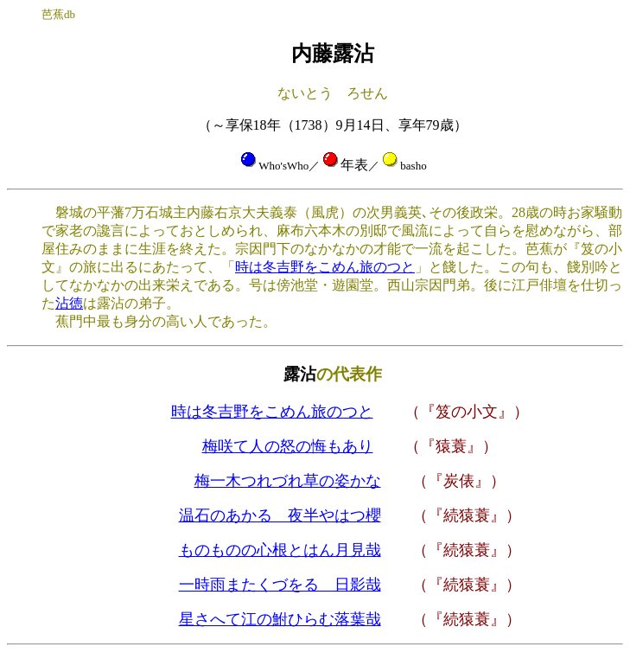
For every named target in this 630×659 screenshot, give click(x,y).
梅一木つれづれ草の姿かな (287, 480)
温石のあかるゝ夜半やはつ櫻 (280, 515)
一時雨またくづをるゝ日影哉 (280, 584)
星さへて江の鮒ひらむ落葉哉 (280, 619)
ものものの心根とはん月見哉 (280, 550)
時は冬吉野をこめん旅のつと (325, 266)
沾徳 (69, 303)
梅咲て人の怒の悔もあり (287, 446)
